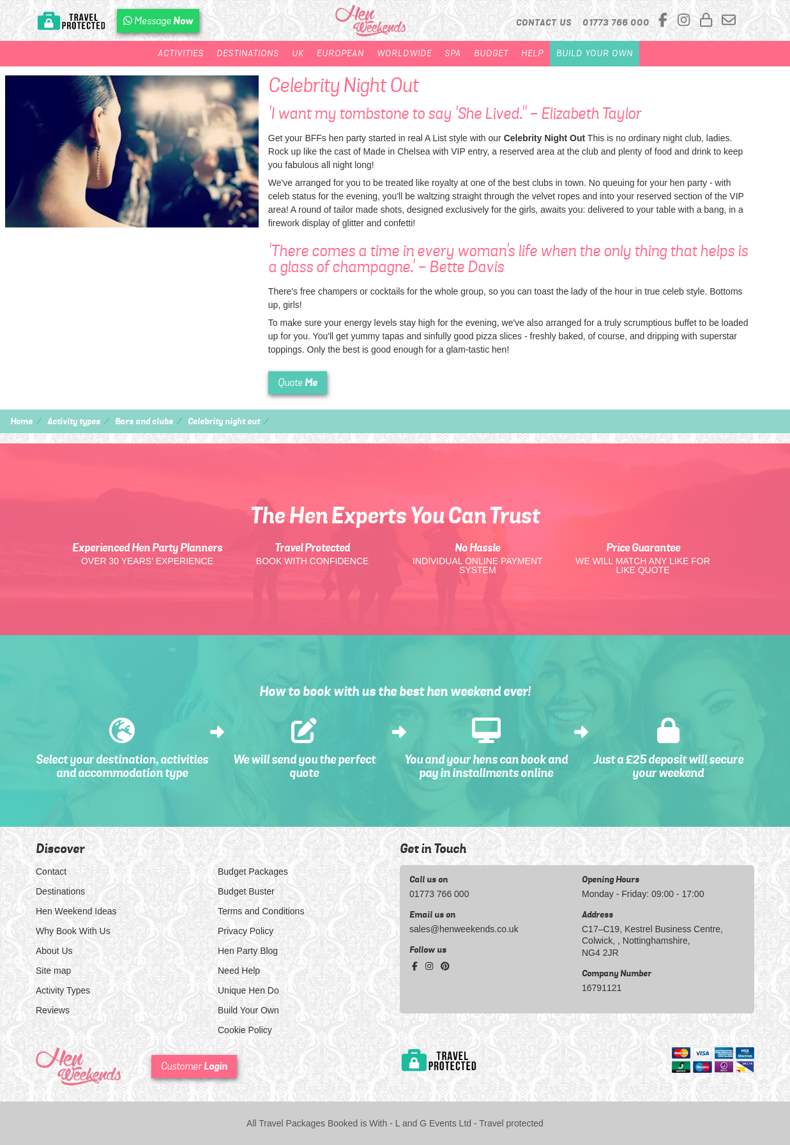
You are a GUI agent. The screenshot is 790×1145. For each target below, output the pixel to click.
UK (298, 53)
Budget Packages (253, 871)
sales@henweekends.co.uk (464, 929)
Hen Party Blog (248, 951)
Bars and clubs (144, 421)
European (340, 53)
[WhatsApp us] (158, 21)
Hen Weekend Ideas (76, 911)
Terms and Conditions (261, 911)
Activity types (73, 421)
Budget (491, 53)
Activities (181, 53)
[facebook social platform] (664, 21)
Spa (452, 53)
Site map (53, 970)
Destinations (247, 53)
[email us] (729, 21)
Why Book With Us (73, 931)
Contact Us (544, 22)
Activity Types (63, 990)
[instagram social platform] (686, 21)
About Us (54, 951)
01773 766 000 (439, 894)
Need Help (239, 970)
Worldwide (404, 53)
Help (532, 53)
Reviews (53, 1010)
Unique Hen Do (248, 990)
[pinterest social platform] (445, 966)
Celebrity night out (224, 421)
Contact (51, 871)
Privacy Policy (245, 931)
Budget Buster (246, 891)
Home (21, 421)
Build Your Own (594, 53)
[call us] (615, 22)
